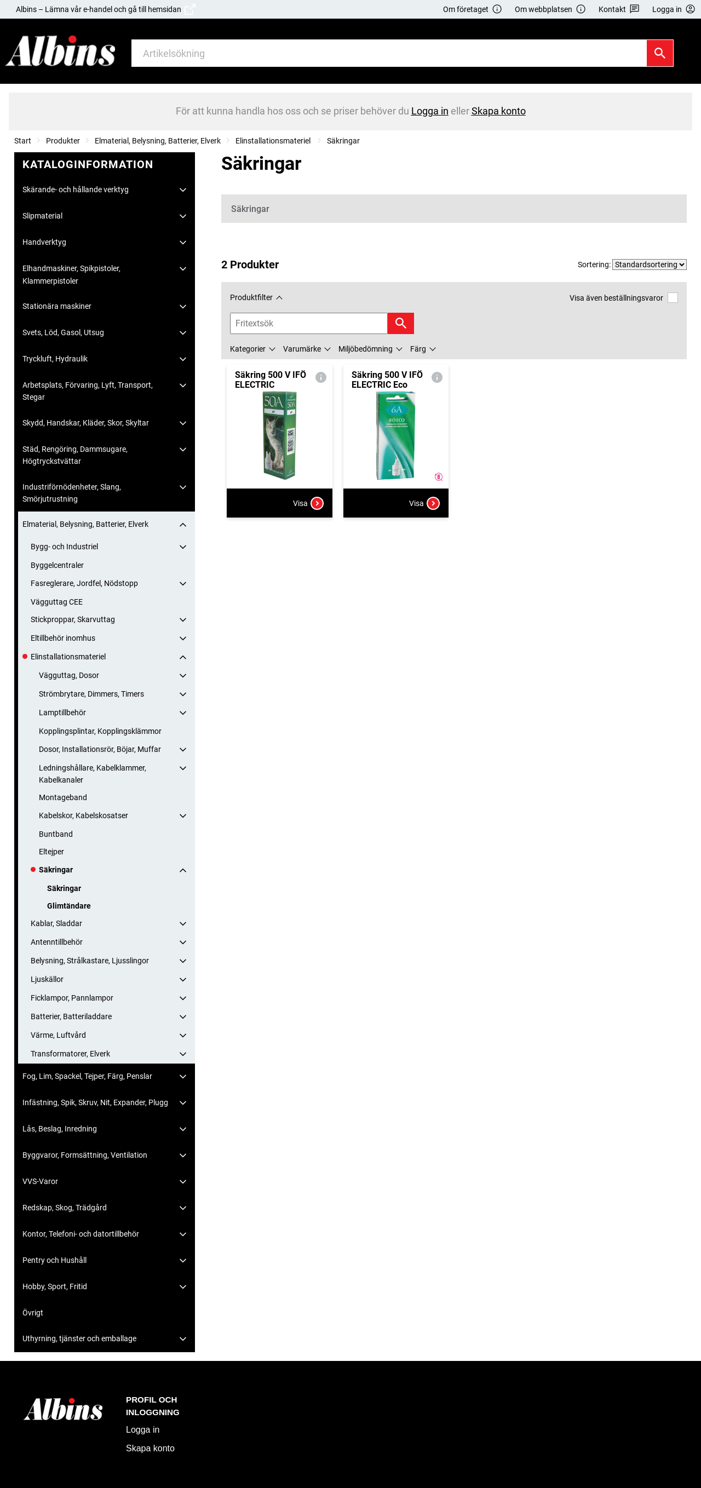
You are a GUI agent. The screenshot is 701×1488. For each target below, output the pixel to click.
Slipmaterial (42, 215)
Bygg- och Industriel (64, 546)
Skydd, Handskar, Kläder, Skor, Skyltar (85, 422)
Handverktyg (44, 242)
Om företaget (472, 9)
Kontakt (619, 9)
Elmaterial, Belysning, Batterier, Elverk (158, 140)
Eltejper (51, 851)
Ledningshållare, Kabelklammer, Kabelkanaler (92, 773)
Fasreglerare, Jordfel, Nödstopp (84, 583)
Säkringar (343, 140)
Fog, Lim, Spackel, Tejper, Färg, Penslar (87, 1076)
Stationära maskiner (56, 306)
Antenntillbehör (57, 942)
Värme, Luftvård (58, 1035)
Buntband (56, 834)
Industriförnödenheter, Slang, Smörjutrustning (71, 492)
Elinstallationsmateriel (273, 140)
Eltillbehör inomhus (63, 638)
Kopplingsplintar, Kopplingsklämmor (100, 731)
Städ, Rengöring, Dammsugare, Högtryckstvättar (75, 455)
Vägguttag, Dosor (69, 675)
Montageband (63, 797)
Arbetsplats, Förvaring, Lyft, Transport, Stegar (87, 391)
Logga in (142, 1429)
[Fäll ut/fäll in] (182, 190)
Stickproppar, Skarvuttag (73, 619)
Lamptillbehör (62, 712)
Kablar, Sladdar (56, 923)
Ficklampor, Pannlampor (72, 997)
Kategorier (248, 348)
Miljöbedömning (365, 348)
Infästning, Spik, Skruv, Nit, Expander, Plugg (95, 1102)
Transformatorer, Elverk (70, 1053)
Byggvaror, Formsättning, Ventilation (84, 1155)
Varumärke (302, 348)
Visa (308, 503)
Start (22, 140)
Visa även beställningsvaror (624, 297)
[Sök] (660, 53)
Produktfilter (251, 297)
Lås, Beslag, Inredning (59, 1128)
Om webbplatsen (550, 9)
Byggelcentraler (57, 565)
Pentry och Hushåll (54, 1260)
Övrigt (32, 1312)
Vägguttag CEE (57, 602)
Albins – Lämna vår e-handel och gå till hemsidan (106, 9)
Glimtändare (69, 905)
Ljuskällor (47, 979)
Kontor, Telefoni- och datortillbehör (80, 1234)
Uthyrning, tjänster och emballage (79, 1338)
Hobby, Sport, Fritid (54, 1286)
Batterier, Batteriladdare (71, 1016)
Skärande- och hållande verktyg (75, 189)
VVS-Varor (40, 1181)
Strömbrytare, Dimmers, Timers (91, 694)
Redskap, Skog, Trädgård (64, 1207)
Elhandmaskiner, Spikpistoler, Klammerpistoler (71, 274)
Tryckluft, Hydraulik (55, 358)
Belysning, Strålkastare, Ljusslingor (90, 960)
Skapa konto (150, 1448)
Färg (418, 348)
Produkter (63, 140)
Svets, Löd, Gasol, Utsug (63, 332)
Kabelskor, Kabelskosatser (83, 815)
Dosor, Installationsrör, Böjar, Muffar (100, 749)
